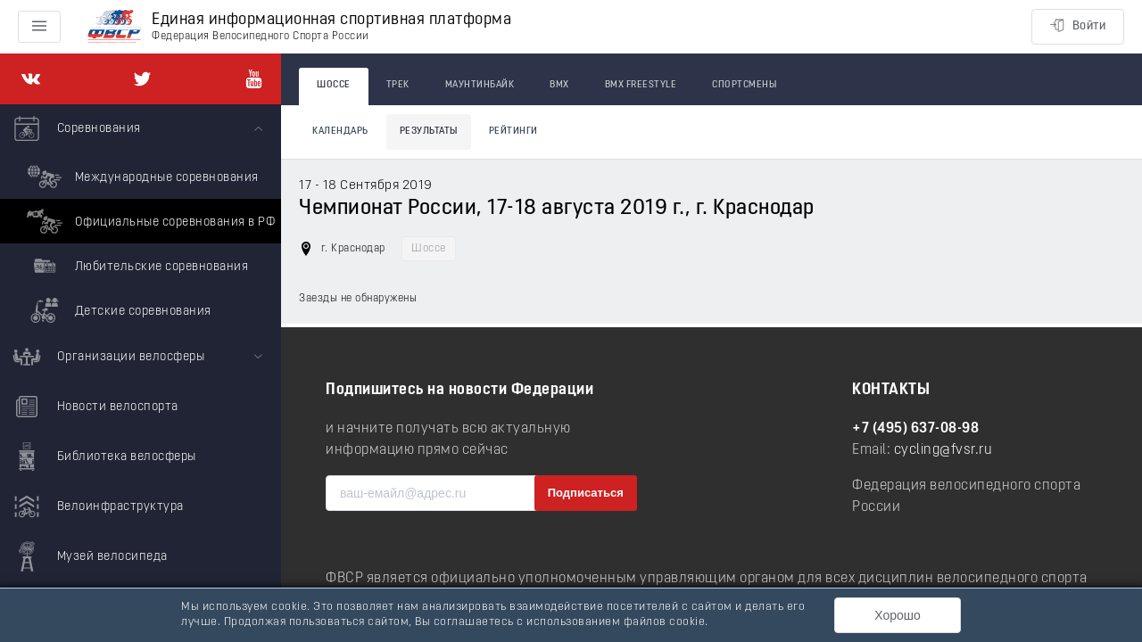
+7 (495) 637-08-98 (915, 429)
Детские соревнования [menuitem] (116, 310)
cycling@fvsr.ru (943, 450)
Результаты (429, 131)
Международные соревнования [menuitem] (140, 176)
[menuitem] (140, 218)
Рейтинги (513, 131)
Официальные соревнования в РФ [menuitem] (148, 221)
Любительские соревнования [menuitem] (135, 265)
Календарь (340, 131)
